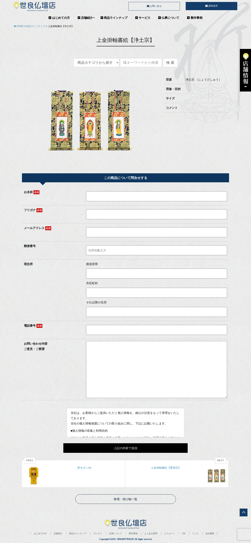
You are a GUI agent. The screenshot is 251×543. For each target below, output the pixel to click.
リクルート (169, 533)
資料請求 (211, 5)
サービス (142, 17)
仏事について (168, 17)
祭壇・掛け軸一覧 (125, 499)
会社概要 (210, 533)
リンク (195, 533)
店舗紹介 (85, 17)
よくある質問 (150, 533)
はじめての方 (59, 17)
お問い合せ (154, 6)
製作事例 (194, 17)
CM (183, 533)
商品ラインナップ (114, 17)
